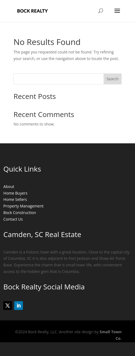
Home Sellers (15, 199)
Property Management (23, 206)
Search (112, 78)
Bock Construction (19, 212)
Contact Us (13, 219)
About (8, 186)
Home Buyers (15, 193)
